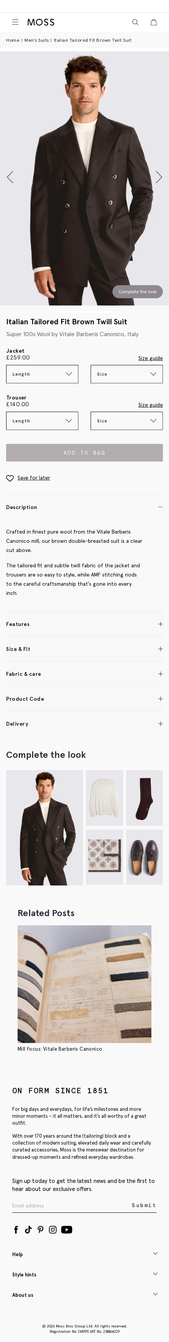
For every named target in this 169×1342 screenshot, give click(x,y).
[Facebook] (16, 1228)
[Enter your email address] (71, 1205)
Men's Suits (36, 40)
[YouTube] (66, 1228)
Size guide (150, 358)
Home (13, 40)
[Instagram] (53, 1228)
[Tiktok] (28, 1228)
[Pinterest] (40, 1228)
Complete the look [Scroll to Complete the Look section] (138, 291)
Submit (144, 1205)
